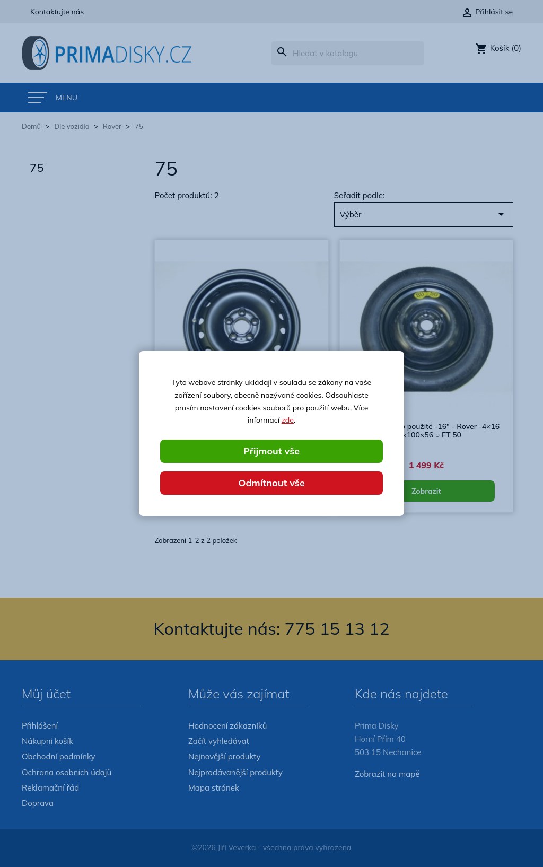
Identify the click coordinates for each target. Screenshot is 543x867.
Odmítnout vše (271, 483)
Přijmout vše (271, 451)
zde (288, 420)
